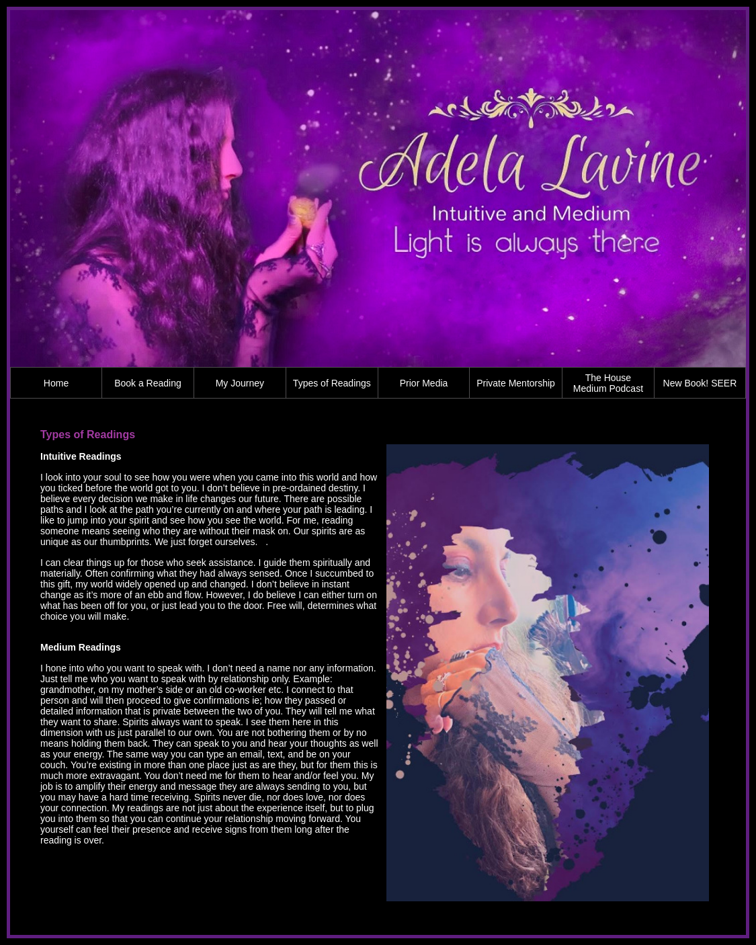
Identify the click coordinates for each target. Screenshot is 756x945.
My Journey (240, 383)
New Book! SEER (700, 383)
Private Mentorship (515, 383)
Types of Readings (332, 383)
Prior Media (424, 383)
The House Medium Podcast (608, 383)
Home (56, 383)
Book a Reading (147, 383)
